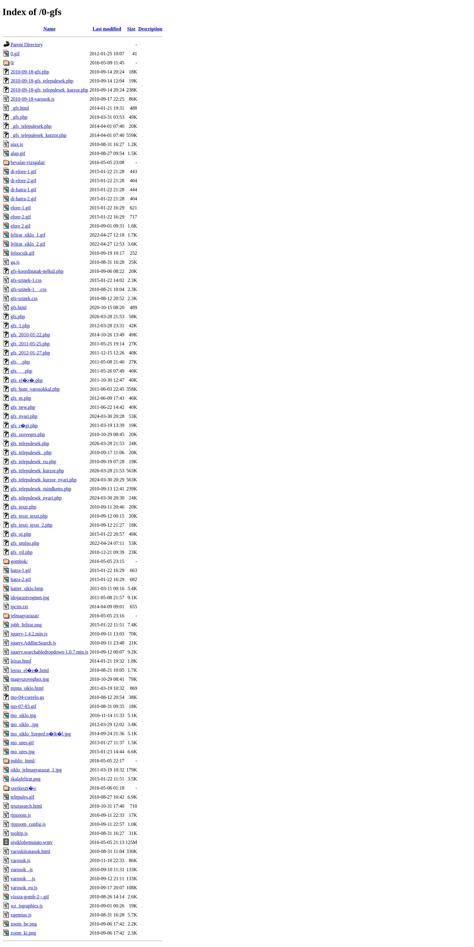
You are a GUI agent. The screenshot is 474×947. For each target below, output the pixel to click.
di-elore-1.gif (23, 171)
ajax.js (17, 144)
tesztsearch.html (26, 806)
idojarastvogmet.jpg (30, 597)
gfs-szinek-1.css (26, 280)
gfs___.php (21, 370)
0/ (12, 62)
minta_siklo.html (27, 688)
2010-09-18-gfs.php (30, 71)
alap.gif (18, 153)
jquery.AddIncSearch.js (33, 642)
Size (131, 28)
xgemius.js (21, 914)
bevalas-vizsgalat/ (28, 162)
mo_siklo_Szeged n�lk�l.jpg (41, 733)
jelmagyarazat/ (25, 615)
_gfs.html (20, 108)
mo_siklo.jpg (23, 715)
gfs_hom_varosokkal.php (35, 389)
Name (50, 28)
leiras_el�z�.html (30, 670)
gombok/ (19, 561)
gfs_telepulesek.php (30, 443)
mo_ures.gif (22, 742)
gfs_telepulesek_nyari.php (36, 497)
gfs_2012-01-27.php (30, 352)
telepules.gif (22, 797)
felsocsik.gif (22, 253)
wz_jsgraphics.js (27, 905)
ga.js (15, 262)
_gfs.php (19, 117)
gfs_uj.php (21, 534)
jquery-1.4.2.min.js (29, 633)
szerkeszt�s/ (23, 788)
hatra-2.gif (21, 579)
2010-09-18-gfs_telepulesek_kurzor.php (49, 89)
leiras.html (21, 661)
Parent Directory (27, 44)
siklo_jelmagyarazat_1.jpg (36, 769)
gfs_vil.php (21, 552)
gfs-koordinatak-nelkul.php (37, 271)
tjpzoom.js (21, 815)
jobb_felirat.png (26, 624)
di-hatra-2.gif (23, 198)
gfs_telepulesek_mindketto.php (41, 488)
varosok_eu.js (24, 887)
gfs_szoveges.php (28, 434)
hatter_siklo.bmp (27, 588)
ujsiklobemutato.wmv (32, 842)
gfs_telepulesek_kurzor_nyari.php (43, 479)
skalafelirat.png (26, 778)
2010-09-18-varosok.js (32, 99)
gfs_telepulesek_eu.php (33, 461)
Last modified (107, 28)
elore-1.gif (21, 207)
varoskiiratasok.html (30, 851)
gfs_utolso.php (25, 543)
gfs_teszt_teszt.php (29, 516)
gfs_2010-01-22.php (30, 334)
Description (150, 28)
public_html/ (23, 760)
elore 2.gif (21, 225)
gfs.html (19, 307)
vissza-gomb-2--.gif (30, 896)
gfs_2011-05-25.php (30, 343)
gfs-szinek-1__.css (29, 289)
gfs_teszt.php (23, 506)
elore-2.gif (21, 216)
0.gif (15, 53)
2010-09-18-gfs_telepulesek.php (42, 80)
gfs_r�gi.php (24, 425)
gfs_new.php (23, 407)
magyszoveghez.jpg (30, 679)
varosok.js (20, 860)
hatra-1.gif (21, 570)
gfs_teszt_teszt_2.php (31, 525)
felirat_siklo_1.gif (28, 235)
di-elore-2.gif (23, 180)
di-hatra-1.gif (23, 189)
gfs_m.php (21, 398)
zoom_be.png (24, 923)
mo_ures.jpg (23, 751)
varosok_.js (22, 869)
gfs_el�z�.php (27, 380)
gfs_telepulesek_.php (31, 452)
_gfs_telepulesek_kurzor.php (38, 135)
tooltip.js (19, 833)
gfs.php (18, 316)
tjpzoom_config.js (28, 824)
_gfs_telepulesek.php (31, 126)
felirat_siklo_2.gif (28, 244)
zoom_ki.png (23, 933)
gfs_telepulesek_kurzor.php (37, 470)
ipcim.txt (19, 606)
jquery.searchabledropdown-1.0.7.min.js (49, 651)
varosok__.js (23, 878)
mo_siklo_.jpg (24, 724)
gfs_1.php (20, 325)
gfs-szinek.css (24, 298)
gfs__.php (20, 361)
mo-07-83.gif (23, 706)
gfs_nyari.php (24, 416)
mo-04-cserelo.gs (27, 697)
